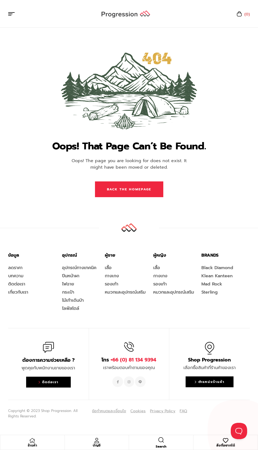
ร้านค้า (32, 445)
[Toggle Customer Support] (239, 431)
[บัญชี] (96, 440)
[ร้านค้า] (32, 440)
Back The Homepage (129, 189)
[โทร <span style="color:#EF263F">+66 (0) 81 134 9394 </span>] (129, 347)
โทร (129, 360)
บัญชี (97, 445)
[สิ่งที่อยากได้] (225, 440)
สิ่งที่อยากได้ (225, 445)
